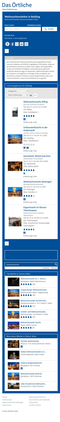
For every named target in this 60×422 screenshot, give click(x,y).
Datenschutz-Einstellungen (12, 402)
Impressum (6, 405)
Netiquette (33, 402)
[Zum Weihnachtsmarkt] (31, 112)
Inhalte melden (35, 405)
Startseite (8, 38)
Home (4, 397)
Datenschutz (7, 400)
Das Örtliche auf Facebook (39, 400)
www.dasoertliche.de (37, 397)
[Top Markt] (31, 281)
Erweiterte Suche (34, 25)
